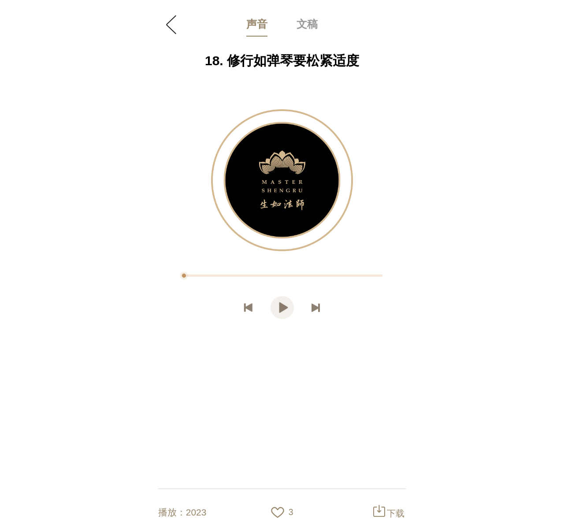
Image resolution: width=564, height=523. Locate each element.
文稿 (307, 24)
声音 (256, 24)
